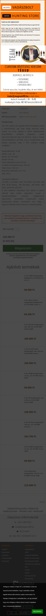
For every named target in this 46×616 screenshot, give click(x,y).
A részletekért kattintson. (14, 606)
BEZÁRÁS (37, 611)
